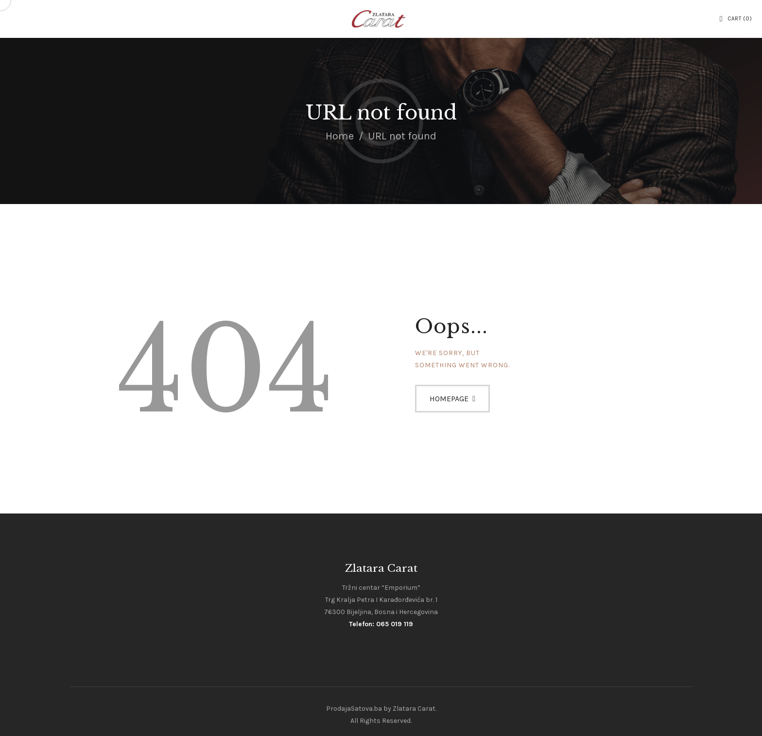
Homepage (449, 398)
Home (340, 136)
